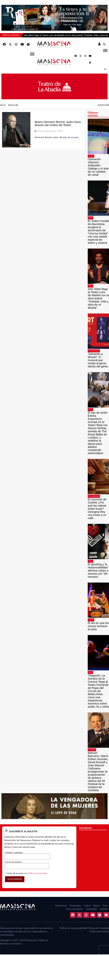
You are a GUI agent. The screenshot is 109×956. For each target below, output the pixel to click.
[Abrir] (105, 50)
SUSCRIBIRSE (14, 880)
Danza (90, 411)
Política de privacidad (37, 874)
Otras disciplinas (93, 352)
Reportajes (75, 907)
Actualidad (91, 751)
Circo (105, 907)
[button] (104, 44)
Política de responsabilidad (73, 929)
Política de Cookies (99, 933)
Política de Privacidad (98, 929)
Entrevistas (61, 907)
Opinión (91, 158)
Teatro (90, 219)
